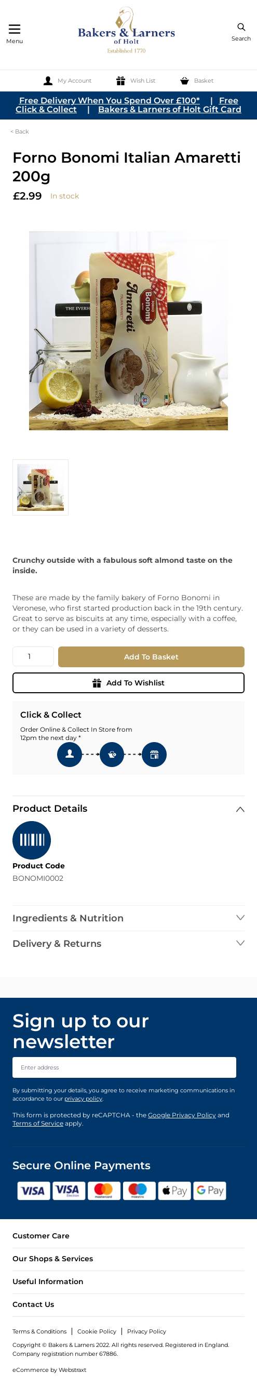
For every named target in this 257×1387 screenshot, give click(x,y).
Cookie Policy (96, 1331)
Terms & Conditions (39, 1331)
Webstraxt (72, 1369)
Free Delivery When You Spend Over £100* (109, 100)
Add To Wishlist (128, 683)
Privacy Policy (146, 1331)
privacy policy (83, 1098)
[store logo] (127, 31)
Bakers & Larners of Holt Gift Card (169, 109)
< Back (19, 131)
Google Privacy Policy (182, 1115)
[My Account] (67, 80)
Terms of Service (37, 1123)
